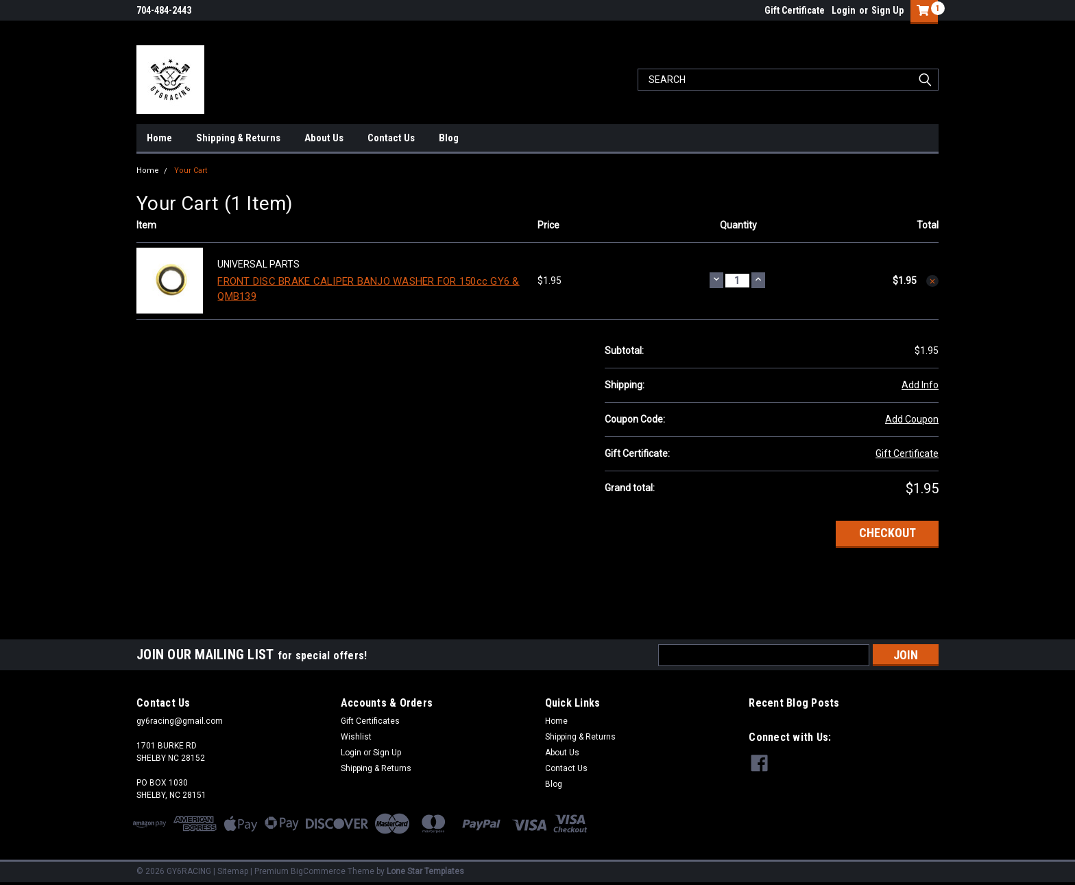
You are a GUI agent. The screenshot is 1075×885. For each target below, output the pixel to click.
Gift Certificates (370, 721)
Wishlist (356, 737)
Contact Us (391, 138)
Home (159, 138)
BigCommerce (318, 871)
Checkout (887, 533)
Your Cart (190, 170)
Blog (449, 138)
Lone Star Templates (425, 871)
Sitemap (232, 871)
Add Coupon (912, 419)
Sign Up (887, 10)
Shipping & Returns (238, 138)
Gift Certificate (794, 10)
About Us (323, 138)
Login (844, 10)
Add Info (920, 384)
